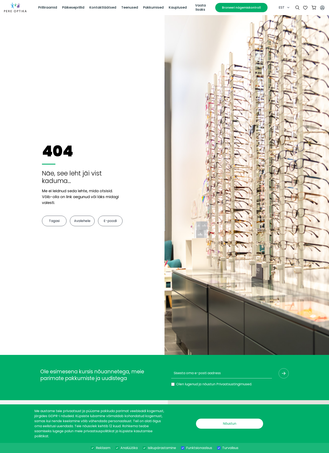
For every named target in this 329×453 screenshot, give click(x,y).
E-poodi (110, 220)
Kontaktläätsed (102, 7)
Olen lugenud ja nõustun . (214, 384)
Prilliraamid (47, 7)
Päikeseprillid (73, 7)
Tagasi (54, 220)
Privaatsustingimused (233, 384)
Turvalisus (230, 447)
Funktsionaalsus (199, 447)
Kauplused (178, 7)
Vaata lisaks (200, 7)
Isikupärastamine (162, 447)
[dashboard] (15, 7)
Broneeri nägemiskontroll (241, 7)
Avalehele (82, 220)
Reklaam (103, 447)
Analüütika (129, 447)
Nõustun (229, 423)
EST (284, 7)
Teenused (129, 7)
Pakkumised (153, 7)
